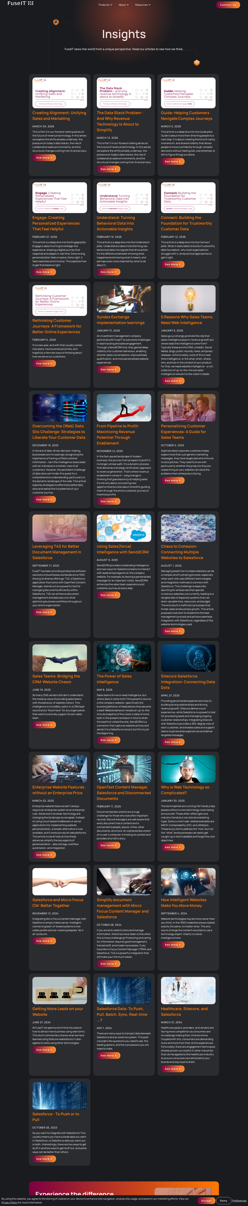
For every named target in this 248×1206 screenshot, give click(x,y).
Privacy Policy (10, 1202)
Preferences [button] (239, 1200)
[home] (20, 4)
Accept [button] (206, 1200)
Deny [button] (223, 1200)
